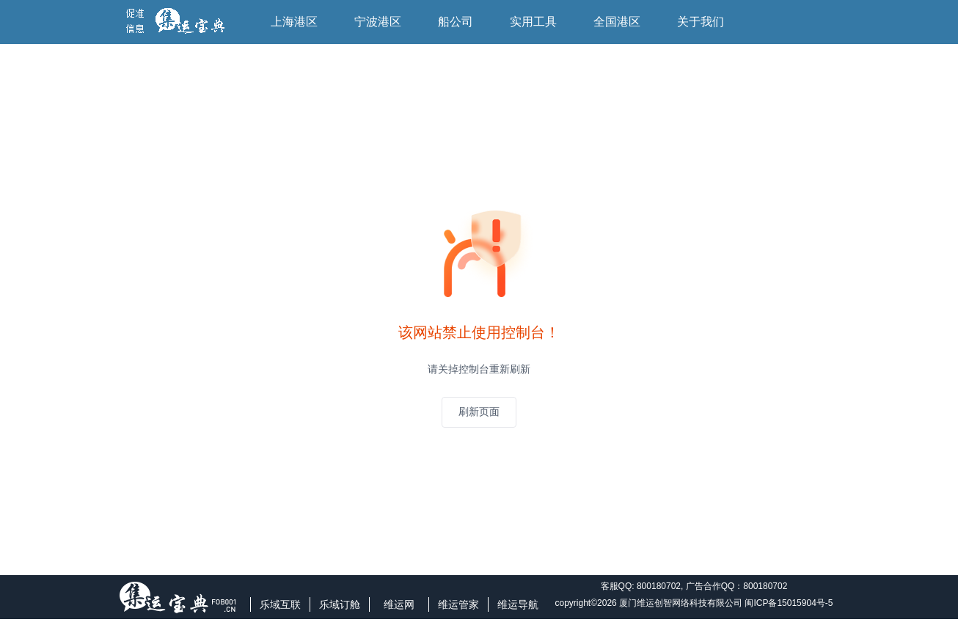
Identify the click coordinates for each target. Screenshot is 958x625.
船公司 (455, 21)
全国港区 (616, 21)
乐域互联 (280, 604)
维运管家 (458, 604)
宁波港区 (377, 21)
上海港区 (294, 21)
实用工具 (533, 21)
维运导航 (517, 604)
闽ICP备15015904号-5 (789, 603)
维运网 (399, 604)
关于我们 (700, 21)
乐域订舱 (339, 604)
